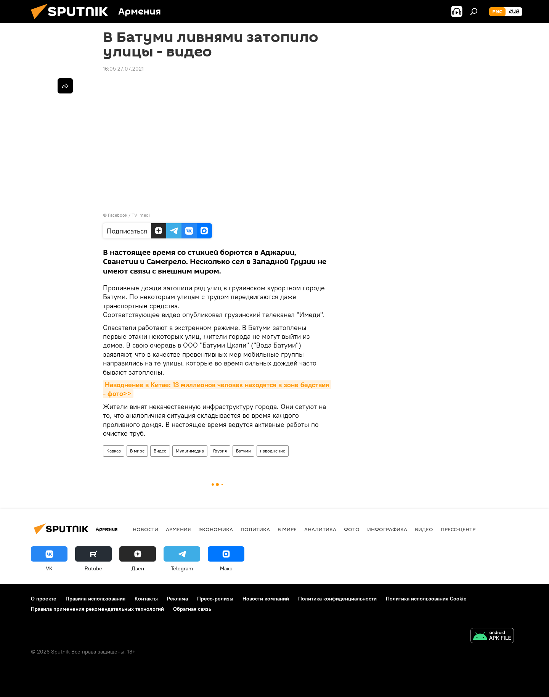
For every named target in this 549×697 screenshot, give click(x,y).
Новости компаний (265, 598)
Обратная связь (192, 608)
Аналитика (320, 529)
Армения (178, 529)
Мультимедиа (190, 451)
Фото (352, 529)
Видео (160, 451)
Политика (255, 529)
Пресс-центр (458, 529)
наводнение (272, 451)
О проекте (43, 598)
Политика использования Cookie (426, 598)
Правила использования (95, 598)
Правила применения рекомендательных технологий (97, 608)
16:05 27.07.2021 (123, 68)
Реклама (177, 598)
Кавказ (113, 451)
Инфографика (387, 529)
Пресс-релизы (215, 598)
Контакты (146, 598)
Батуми (243, 451)
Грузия (220, 451)
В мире (137, 451)
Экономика (216, 529)
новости (145, 529)
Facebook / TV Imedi (129, 215)
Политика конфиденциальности (337, 598)
